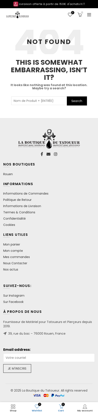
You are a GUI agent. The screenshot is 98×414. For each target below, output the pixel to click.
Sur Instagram (13, 295)
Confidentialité (14, 218)
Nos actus (10, 269)
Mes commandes (16, 257)
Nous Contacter (15, 263)
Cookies (9, 225)
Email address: (17, 349)
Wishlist (72, 12)
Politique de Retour (17, 200)
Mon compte (13, 251)
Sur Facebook (13, 302)
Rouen (8, 174)
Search (76, 101)
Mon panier (11, 244)
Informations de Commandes (25, 193)
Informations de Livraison (22, 206)
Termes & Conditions (19, 212)
